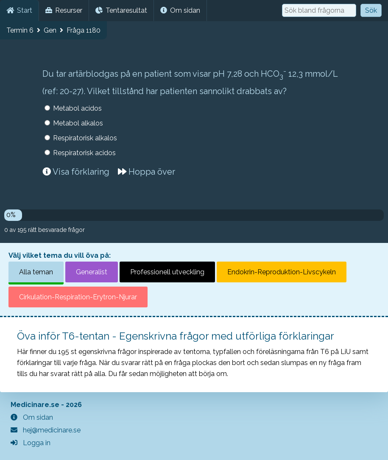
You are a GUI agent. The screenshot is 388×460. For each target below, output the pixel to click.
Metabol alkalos (78, 123)
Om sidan (180, 10)
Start (19, 10)
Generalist (91, 272)
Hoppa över (146, 172)
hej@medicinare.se (46, 430)
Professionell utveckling (167, 272)
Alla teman (36, 272)
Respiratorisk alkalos (85, 138)
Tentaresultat (121, 10)
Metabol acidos (77, 108)
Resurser (63, 10)
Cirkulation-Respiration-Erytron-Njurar (78, 297)
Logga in (30, 443)
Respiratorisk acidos (84, 153)
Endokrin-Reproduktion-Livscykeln (281, 272)
